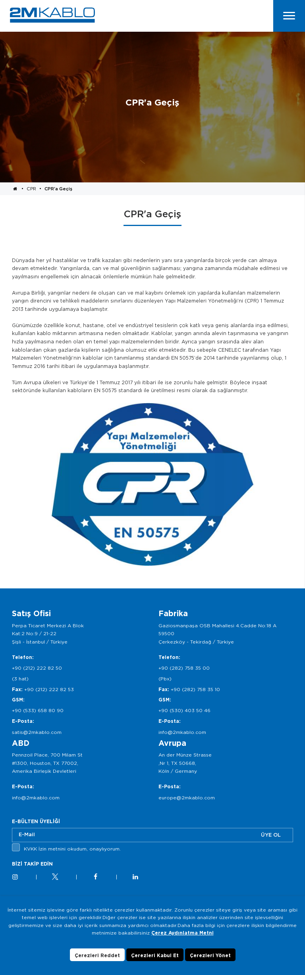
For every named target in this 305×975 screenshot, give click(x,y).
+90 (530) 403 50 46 (184, 710)
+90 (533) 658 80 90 (38, 710)
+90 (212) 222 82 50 (37, 668)
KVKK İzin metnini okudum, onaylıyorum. (72, 849)
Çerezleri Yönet (210, 959)
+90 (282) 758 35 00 (184, 668)
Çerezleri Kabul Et (155, 959)
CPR (31, 189)
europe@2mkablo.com (186, 798)
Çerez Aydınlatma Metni (182, 936)
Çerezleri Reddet (97, 959)
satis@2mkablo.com (37, 732)
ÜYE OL (271, 835)
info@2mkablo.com (182, 732)
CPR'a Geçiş (58, 189)
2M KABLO (52, 15)
